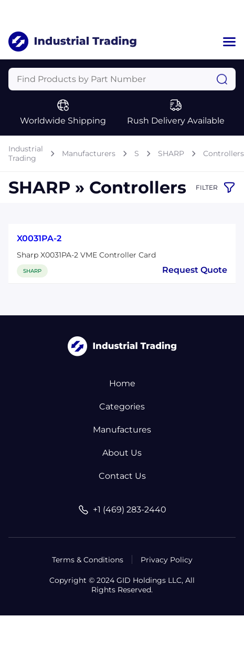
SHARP (171, 153)
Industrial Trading (25, 153)
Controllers (223, 153)
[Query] (122, 79)
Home (122, 383)
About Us (122, 453)
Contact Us (122, 476)
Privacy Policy (167, 559)
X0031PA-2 (39, 238)
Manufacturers (88, 153)
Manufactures (122, 430)
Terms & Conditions (87, 559)
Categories (122, 407)
